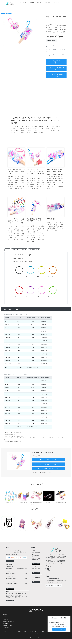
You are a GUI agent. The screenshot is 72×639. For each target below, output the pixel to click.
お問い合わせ (56, 2)
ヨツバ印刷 (47, 2)
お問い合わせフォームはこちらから (53, 585)
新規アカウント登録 (7, 625)
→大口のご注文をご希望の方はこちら (41, 472)
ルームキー (48, 502)
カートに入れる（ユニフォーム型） (56, 75)
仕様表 (7, 249)
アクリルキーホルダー (11, 502)
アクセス (5, 616)
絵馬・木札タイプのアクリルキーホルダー (36, 503)
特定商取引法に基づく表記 (8, 621)
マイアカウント (6, 623)
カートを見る (6, 627)
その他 (64, 530)
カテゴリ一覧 (23, 2)
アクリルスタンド (22, 530)
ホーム (3, 13)
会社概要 (5, 614)
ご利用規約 (5, 619)
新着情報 (32, 2)
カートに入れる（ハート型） (56, 62)
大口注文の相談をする (59, 629)
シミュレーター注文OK (8, 530)
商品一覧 (39, 2)
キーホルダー (9, 13)
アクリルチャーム (36, 530)
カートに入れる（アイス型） (56, 68)
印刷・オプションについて (19, 249)
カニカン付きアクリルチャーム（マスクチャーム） (61, 503)
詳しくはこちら (10, 561)
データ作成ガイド (34, 249)
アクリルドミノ (23, 502)
